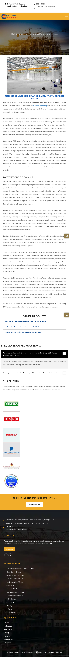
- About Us (8, 626)
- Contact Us (8, 639)
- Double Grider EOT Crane (15, 579)
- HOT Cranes (11, 599)
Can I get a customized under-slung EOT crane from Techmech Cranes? (34, 373)
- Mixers (9, 609)
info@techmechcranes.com (15, 527)
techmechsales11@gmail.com (16, 529)
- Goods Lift (10, 602)
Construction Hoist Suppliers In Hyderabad (23, 332)
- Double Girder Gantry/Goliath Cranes (20, 568)
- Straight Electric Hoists (15, 592)
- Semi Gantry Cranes (13, 572)
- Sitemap (7, 643)
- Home (6, 623)
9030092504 (22, 523)
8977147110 (43, 523)
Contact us (34, 504)
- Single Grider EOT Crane (15, 575)
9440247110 (40, 4)
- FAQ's (7, 636)
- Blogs (6, 633)
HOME (14, 34)
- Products (8, 629)
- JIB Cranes (10, 585)
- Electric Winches (12, 589)
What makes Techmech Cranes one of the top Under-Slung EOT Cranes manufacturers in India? (34, 354)
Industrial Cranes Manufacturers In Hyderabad (25, 327)
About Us (9, 549)
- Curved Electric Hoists (14, 596)
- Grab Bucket (11, 612)
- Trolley (9, 606)
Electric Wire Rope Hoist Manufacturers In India (25, 321)
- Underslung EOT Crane (14, 582)
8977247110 (32, 523)
